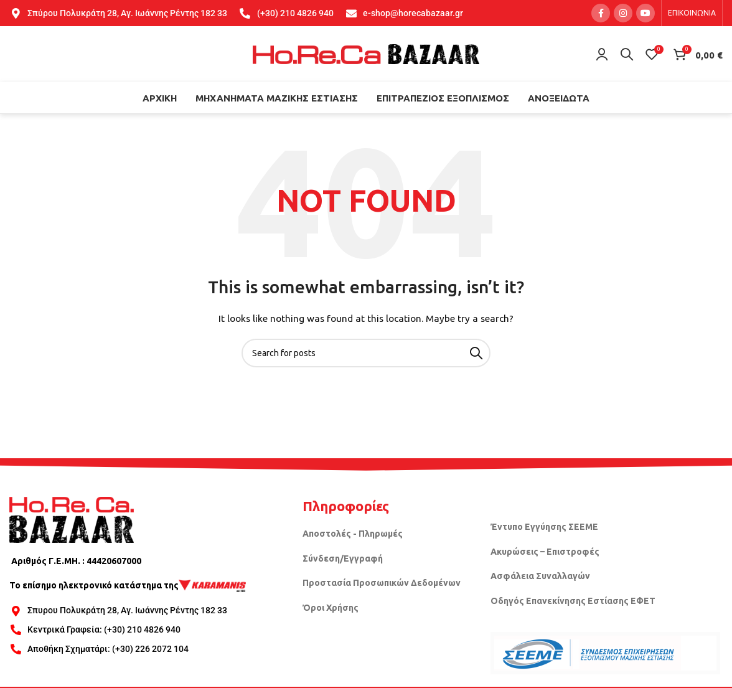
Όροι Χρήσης (331, 608)
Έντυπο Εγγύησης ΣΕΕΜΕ (544, 527)
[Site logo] (366, 54)
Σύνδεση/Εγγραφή (343, 558)
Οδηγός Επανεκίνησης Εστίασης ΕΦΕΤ (572, 601)
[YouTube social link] (645, 13)
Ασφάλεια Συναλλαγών (540, 576)
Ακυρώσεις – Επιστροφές (544, 552)
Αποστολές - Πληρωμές (353, 534)
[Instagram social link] (623, 13)
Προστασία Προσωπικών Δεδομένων (382, 583)
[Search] (626, 54)
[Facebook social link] (600, 13)
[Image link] (71, 519)
